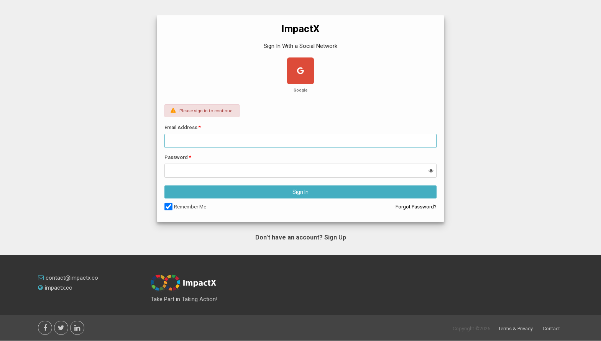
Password (176, 157)
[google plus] (300, 72)
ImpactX (300, 28)
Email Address (180, 127)
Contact (551, 328)
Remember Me (190, 207)
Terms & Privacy (515, 328)
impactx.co (55, 287)
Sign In (300, 192)
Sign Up (335, 237)
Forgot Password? (416, 207)
